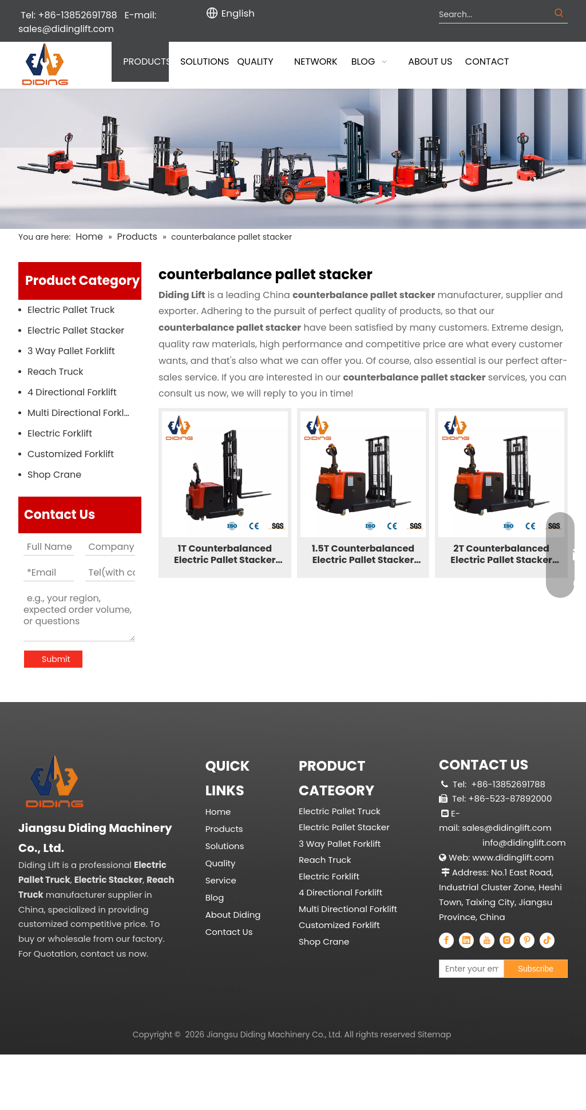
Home (218, 786)
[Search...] (495, 14)
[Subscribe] (536, 969)
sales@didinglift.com (66, 28)
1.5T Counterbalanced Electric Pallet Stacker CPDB (363, 554)
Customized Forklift (70, 454)
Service (220, 855)
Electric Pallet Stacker (75, 330)
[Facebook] (446, 940)
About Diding (233, 889)
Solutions (224, 821)
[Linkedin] (466, 940)
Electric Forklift (59, 433)
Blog (214, 872)
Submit (56, 659)
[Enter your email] (497, 968)
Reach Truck (55, 371)
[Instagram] (507, 940)
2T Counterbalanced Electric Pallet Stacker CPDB (501, 554)
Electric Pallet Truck (70, 309)
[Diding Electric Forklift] (293, 159)
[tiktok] (547, 940)
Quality (220, 838)
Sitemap (435, 1097)
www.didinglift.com (513, 857)
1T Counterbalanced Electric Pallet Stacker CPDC (225, 554)
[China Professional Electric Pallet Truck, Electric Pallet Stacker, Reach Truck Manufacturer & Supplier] (99, 822)
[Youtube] (487, 940)
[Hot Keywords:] (559, 14)
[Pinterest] (527, 940)
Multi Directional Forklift (80, 412)
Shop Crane (54, 474)
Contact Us (229, 907)
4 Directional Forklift (72, 392)
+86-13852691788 (508, 784)
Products (224, 804)
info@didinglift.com (524, 843)
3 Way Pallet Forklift (71, 351)
